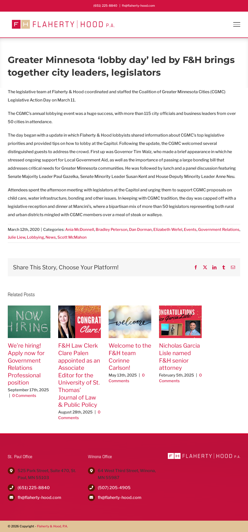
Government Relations (218, 229)
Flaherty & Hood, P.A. (52, 526)
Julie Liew (16, 237)
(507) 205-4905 (114, 487)
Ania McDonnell (79, 229)
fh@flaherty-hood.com (138, 5)
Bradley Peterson (111, 229)
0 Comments (24, 395)
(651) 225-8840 (34, 487)
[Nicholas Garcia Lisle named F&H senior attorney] (180, 308)
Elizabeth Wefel (167, 229)
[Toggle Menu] (237, 24)
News (51, 237)
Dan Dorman (140, 229)
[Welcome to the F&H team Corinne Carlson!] (130, 308)
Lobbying (35, 237)
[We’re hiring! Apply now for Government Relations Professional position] (29, 308)
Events (190, 229)
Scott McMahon (72, 237)
